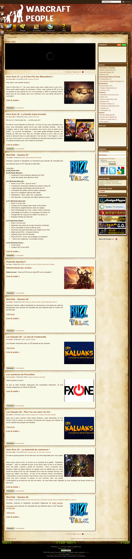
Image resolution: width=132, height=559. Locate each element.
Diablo (38, 302)
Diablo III (38, 499)
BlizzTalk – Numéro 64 (17, 299)
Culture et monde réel (107, 119)
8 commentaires (19, 405)
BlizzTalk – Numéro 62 (17, 497)
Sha (45, 414)
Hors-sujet (103, 122)
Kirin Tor (36, 452)
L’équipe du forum (75, 538)
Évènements (104, 86)
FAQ (64, 30)
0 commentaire (19, 108)
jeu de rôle (33, 264)
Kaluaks (33, 339)
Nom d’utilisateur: (104, 151)
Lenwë (10, 157)
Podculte (52, 264)
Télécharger (10, 314)
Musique (103, 101)
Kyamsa (55, 499)
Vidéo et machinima (106, 99)
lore (37, 414)
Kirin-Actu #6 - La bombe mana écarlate (26, 114)
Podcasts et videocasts (107, 106)
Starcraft (43, 302)
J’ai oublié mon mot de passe (107, 158)
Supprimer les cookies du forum (92, 538)
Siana (10, 264)
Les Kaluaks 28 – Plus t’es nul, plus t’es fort (28, 412)
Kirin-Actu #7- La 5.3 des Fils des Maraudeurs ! (29, 76)
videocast (36, 377)
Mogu (49, 414)
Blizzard (102, 74)
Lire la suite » (13, 100)
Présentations (104, 79)
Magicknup (68, 499)
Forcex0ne (11, 377)
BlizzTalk (33, 157)
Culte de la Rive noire (43, 264)
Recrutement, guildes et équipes (111, 81)
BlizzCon (28, 302)
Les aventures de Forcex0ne (20, 374)
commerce (48, 452)
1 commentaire (19, 255)
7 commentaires (19, 148)
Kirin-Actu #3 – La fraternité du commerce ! (28, 449)
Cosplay (102, 108)
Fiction (102, 97)
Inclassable (104, 110)
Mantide (53, 414)
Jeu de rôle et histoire (107, 117)
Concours (103, 90)
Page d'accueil (12, 37)
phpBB (60, 546)
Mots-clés (10, 41)
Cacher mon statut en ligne (107, 162)
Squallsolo (61, 499)
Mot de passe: (103, 155)
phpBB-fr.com (70, 548)
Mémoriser (103, 160)
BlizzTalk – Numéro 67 (17, 155)
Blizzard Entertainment (76, 554)
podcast (31, 79)
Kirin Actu (36, 79)
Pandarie (41, 414)
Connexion (128, 1)
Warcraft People (105, 72)
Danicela (38, 157)
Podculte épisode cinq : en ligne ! (19, 268)
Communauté (50, 30)
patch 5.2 (54, 302)
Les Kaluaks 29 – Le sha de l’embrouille (26, 337)
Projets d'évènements (107, 88)
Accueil (9, 30)
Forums (23, 30)
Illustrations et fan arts (107, 95)
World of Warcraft (106, 70)
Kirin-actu (36, 117)
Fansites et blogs (105, 104)
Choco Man (11, 79)
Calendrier (36, 30)
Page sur (77, 72)
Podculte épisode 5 (16, 262)
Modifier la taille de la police (125, 37)
